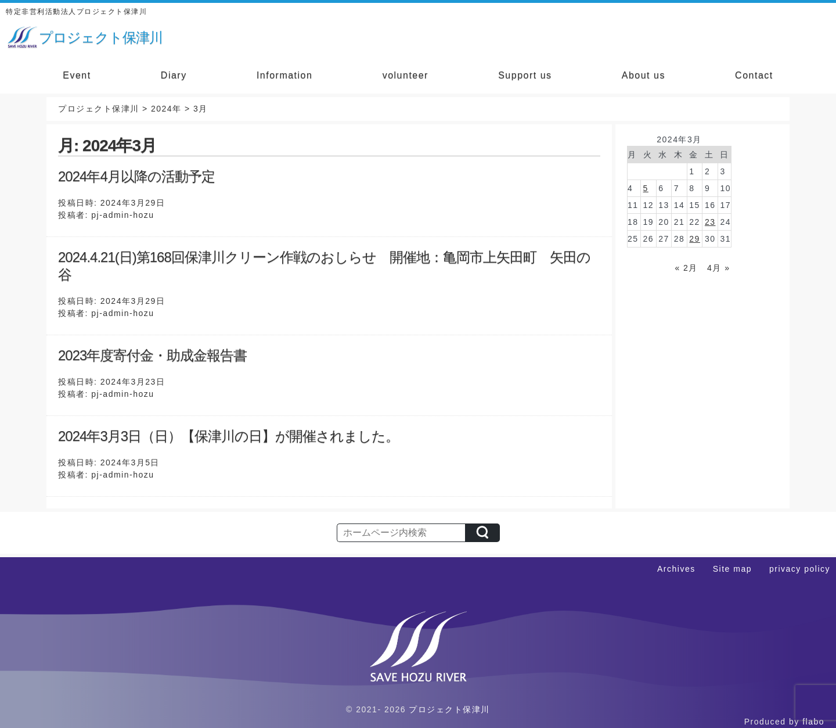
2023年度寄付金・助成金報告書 (152, 355)
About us (643, 75)
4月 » (718, 267)
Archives (676, 568)
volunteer (405, 75)
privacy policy (799, 568)
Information (285, 75)
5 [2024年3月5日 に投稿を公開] (645, 188)
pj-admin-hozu (122, 215)
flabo (813, 721)
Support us (525, 75)
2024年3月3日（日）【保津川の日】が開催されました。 (228, 436)
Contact (754, 75)
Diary (174, 75)
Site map (732, 568)
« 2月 (686, 267)
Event (77, 75)
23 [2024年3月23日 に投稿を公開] (710, 222)
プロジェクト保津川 (449, 709)
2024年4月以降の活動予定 (136, 176)
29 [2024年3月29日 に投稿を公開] (694, 238)
